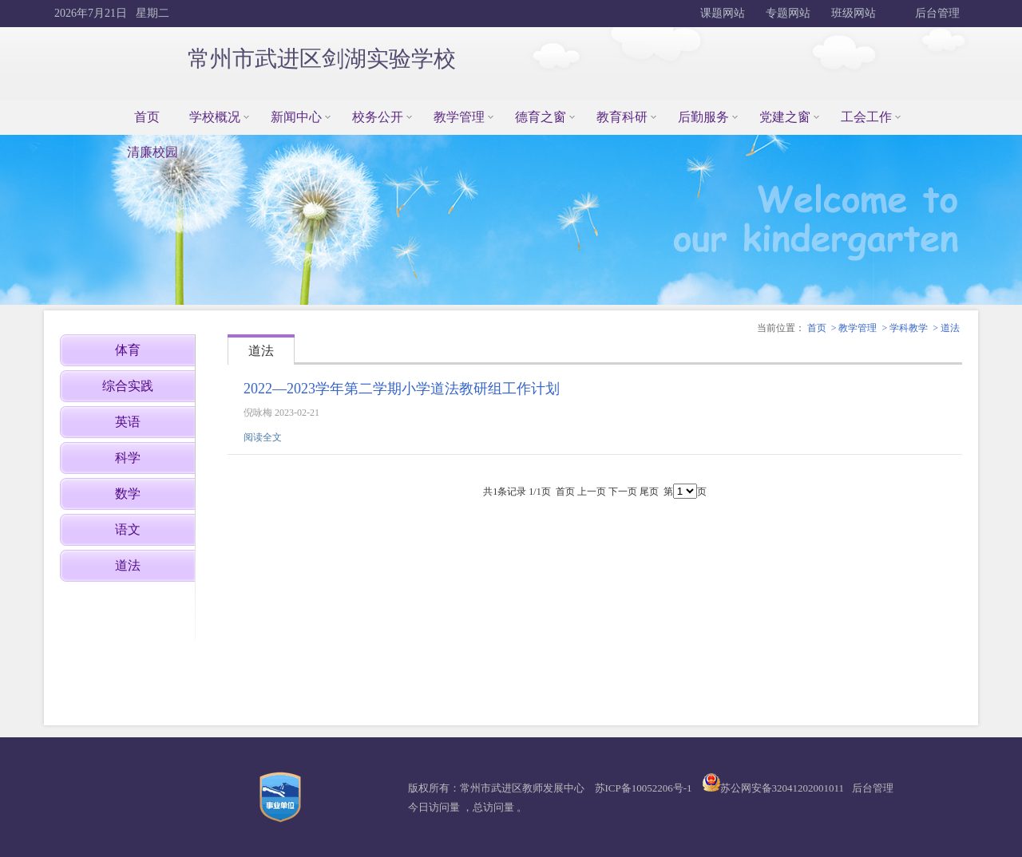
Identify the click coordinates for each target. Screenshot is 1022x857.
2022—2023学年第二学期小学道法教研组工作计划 (402, 389)
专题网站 (788, 13)
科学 (128, 457)
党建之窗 (784, 117)
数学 (128, 493)
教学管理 (459, 117)
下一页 (622, 491)
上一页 (591, 491)
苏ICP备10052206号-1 (643, 788)
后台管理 (937, 13)
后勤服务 (703, 117)
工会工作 (866, 117)
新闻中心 (296, 117)
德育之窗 (540, 117)
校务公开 (377, 117)
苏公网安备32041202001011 (782, 788)
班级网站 (853, 13)
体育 (128, 350)
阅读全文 (263, 437)
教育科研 (622, 117)
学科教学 (908, 328)
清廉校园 (152, 152)
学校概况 (214, 117)
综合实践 (127, 386)
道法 (950, 328)
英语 (128, 421)
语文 (128, 529)
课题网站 (722, 13)
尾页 (649, 491)
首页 (147, 117)
